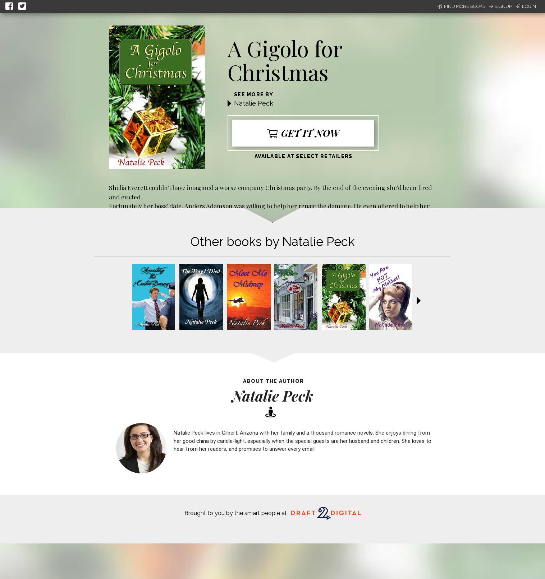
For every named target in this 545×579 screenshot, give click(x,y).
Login (526, 6)
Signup (500, 6)
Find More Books (461, 6)
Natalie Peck (253, 103)
